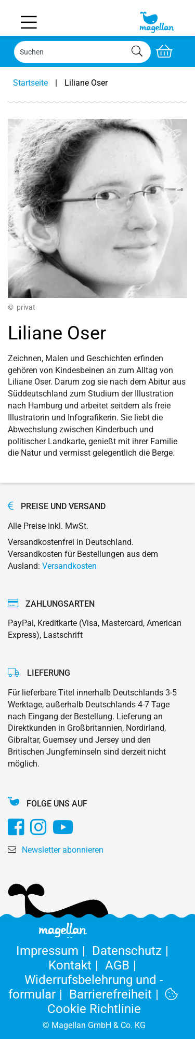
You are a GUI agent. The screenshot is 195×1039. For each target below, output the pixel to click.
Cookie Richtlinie (112, 1002)
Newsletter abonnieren (62, 850)
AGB (122, 965)
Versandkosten (69, 566)
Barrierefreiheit (117, 994)
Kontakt (76, 965)
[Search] (82, 52)
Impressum (54, 951)
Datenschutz (132, 951)
